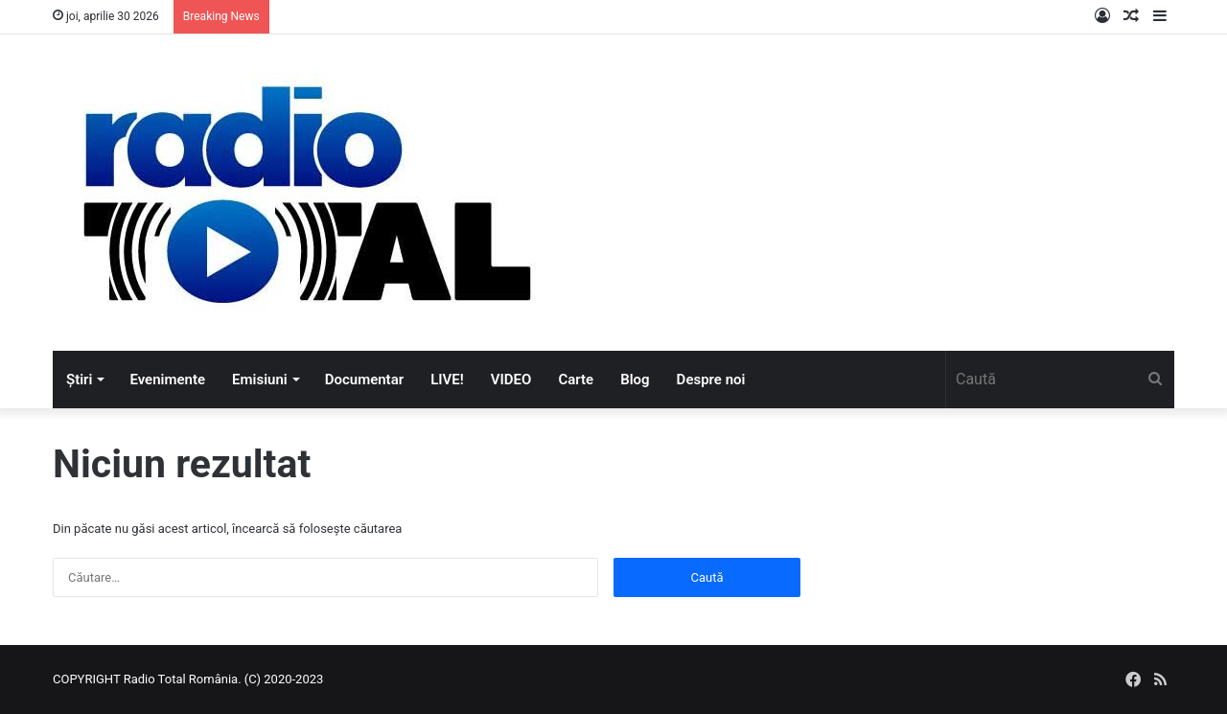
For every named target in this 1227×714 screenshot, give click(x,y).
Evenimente (167, 379)
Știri (79, 379)
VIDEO (511, 379)
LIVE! (447, 379)
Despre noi (711, 379)
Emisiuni (260, 379)
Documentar (364, 379)
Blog (634, 379)
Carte (575, 379)
